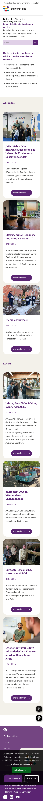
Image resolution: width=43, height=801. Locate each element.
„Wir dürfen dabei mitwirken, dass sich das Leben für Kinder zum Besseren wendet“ (20, 151)
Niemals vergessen (17, 320)
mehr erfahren (21, 192)
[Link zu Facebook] (5, 797)
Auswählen (31, 779)
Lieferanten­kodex (11, 788)
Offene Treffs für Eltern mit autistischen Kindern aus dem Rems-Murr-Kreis (21, 653)
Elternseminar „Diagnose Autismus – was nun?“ (21, 236)
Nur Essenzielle (13, 779)
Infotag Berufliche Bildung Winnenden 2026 (21, 405)
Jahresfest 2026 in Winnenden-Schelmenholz (17, 495)
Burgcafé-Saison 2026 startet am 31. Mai (19, 571)
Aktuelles (8, 3)
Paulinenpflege (10, 736)
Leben (6, 742)
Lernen (6, 747)
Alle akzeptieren (21, 770)
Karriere (17, 3)
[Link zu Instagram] (11, 797)
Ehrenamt (26, 3)
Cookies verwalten (22, 791)
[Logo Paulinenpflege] (17, 10)
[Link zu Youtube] (17, 797)
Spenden (35, 3)
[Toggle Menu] (37, 8)
